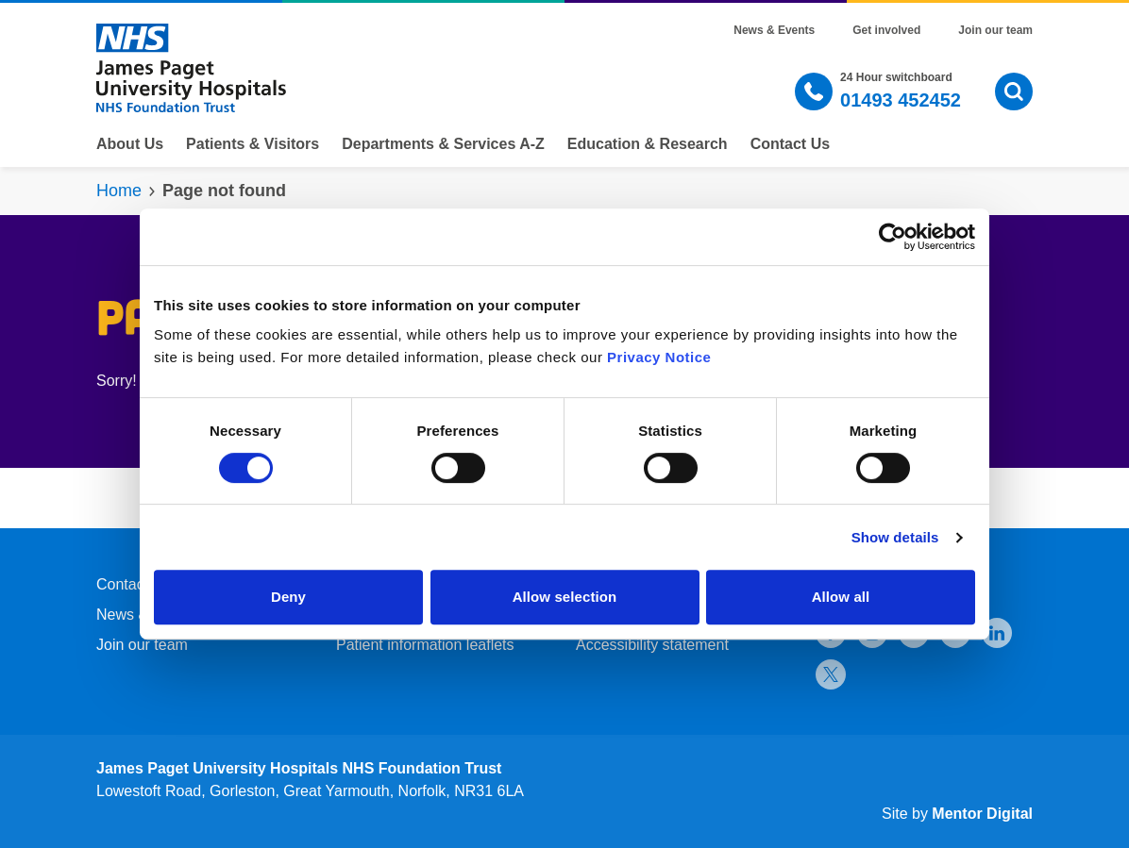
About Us (129, 144)
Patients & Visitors (252, 144)
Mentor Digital (982, 814)
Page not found (224, 190)
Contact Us (790, 144)
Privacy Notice (659, 357)
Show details (895, 537)
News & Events (774, 30)
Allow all (841, 597)
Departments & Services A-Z (443, 144)
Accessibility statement (652, 645)
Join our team (995, 30)
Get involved (886, 30)
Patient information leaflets (425, 645)
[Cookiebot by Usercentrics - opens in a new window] (892, 237)
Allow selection (565, 597)
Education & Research (647, 144)
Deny (288, 597)
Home (119, 190)
